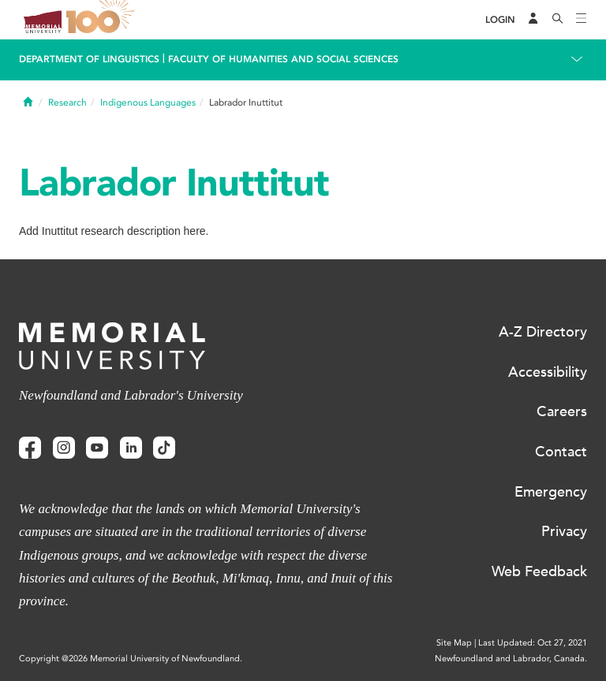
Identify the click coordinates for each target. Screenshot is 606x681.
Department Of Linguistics (89, 59)
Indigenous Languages (148, 102)
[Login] (500, 20)
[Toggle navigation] (581, 20)
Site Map (454, 643)
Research (67, 102)
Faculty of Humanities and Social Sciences (283, 59)
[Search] (558, 20)
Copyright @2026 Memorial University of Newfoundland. (130, 658)
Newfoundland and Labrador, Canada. (511, 658)
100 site (102, 19)
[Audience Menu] (533, 20)
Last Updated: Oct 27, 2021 (532, 643)
